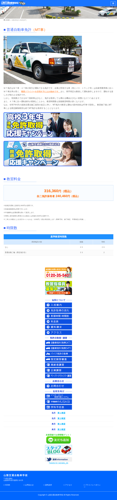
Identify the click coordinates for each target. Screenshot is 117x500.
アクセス (68, 485)
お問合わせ (29, 485)
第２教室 (61, 418)
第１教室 (61, 413)
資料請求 (48, 485)
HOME (7, 485)
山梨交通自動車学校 (55, 495)
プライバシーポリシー (92, 486)
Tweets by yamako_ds (58, 463)
